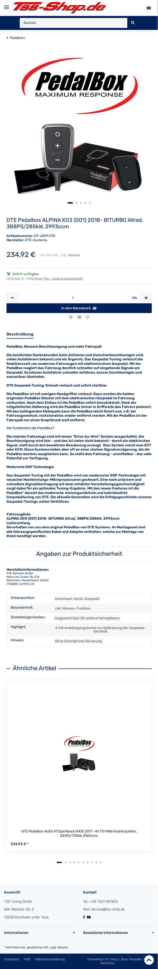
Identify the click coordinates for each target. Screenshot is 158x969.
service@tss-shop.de (108, 909)
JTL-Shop (111, 959)
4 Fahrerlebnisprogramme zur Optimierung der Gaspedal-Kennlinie (100, 630)
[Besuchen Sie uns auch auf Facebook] (85, 917)
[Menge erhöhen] (146, 298)
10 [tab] (101, 862)
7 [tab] (87, 862)
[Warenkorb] (149, 7)
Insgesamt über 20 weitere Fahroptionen (87, 618)
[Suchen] (74, 23)
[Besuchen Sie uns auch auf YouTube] (89, 917)
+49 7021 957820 (104, 901)
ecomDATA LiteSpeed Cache (134, 963)
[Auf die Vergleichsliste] (79, 317)
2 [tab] (76, 203)
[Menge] (72, 298)
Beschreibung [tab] (19, 334)
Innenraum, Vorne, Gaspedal (77, 599)
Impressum (12, 959)
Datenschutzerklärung (50, 959)
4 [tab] (85, 203)
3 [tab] (81, 203)
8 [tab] (92, 862)
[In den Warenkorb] (79, 308)
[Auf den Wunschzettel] (87, 317)
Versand (74, 255)
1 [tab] (70, 203)
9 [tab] (96, 862)
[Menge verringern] (12, 298)
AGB (27, 959)
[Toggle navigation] (6, 5)
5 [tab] (90, 203)
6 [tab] (83, 862)
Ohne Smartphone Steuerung (78, 641)
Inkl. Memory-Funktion (73, 608)
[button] (39, 933)
